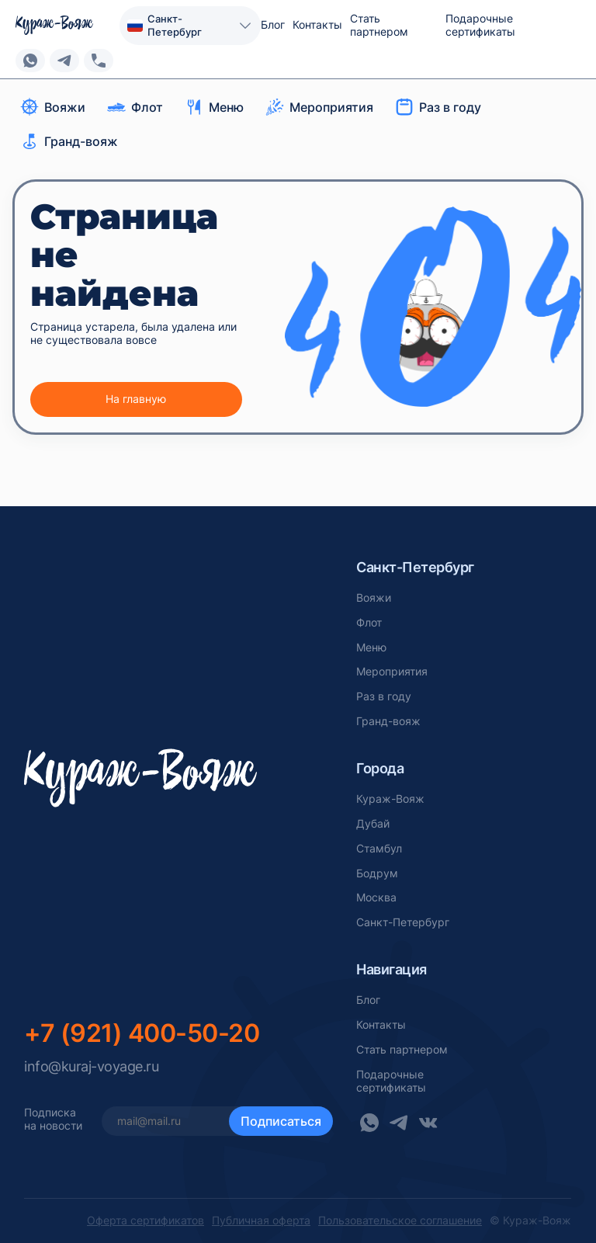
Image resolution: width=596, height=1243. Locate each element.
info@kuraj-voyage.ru (91, 1066)
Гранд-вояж (388, 721)
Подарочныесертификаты (391, 1081)
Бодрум (377, 873)
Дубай (373, 824)
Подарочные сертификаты (480, 25)
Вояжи (373, 598)
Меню (371, 647)
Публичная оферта (261, 1220)
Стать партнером (379, 25)
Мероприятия (392, 671)
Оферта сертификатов (145, 1220)
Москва (376, 897)
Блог (273, 25)
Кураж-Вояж (390, 799)
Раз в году (383, 696)
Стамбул (379, 848)
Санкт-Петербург (402, 922)
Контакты (317, 25)
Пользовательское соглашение (400, 1220)
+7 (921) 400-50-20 (141, 1033)
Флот (369, 622)
